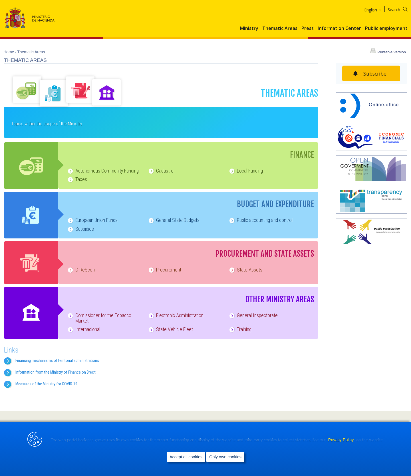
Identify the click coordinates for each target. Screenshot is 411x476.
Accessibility (103, 428)
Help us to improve (46, 428)
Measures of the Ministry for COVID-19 (46, 384)
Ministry (249, 28)
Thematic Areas (279, 28)
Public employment (386, 28)
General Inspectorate (253, 315)
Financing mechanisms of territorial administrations (57, 360)
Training (239, 329)
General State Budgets (174, 220)
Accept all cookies (186, 467)
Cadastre (161, 170)
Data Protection (132, 428)
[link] (343, 429)
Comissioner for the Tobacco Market (99, 318)
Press (307, 28)
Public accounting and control (260, 220)
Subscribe (375, 73)
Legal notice (78, 428)
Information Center (339, 28)
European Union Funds (92, 220)
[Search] (401, 8)
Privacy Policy (341, 451)
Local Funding (245, 170)
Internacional (83, 329)
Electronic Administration (176, 315)
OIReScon (81, 269)
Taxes (77, 179)
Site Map (18, 428)
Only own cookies (225, 467)
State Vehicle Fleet (170, 329)
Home (9, 52)
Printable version (391, 52)
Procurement (164, 269)
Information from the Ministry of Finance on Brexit (55, 372)
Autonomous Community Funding (103, 170)
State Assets (245, 269)
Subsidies (80, 229)
